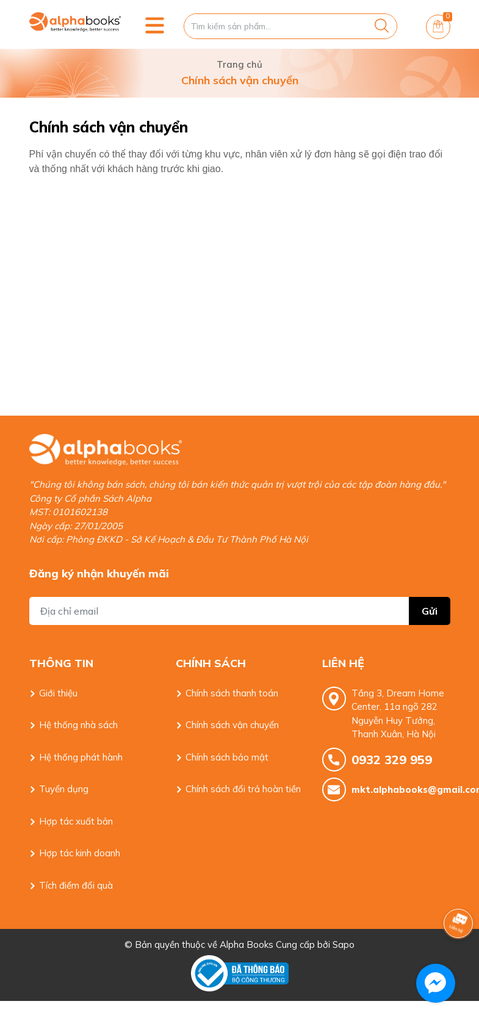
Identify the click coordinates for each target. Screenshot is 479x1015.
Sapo (344, 944)
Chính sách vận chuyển (232, 725)
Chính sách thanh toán (231, 693)
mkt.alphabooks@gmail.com (400, 789)
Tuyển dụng (63, 789)
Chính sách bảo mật (226, 757)
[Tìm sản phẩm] (290, 26)
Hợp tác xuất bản (76, 821)
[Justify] (382, 26)
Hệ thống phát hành (81, 757)
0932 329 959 (391, 759)
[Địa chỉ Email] (239, 611)
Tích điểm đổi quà (76, 885)
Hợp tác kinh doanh (79, 853)
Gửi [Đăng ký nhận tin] (430, 611)
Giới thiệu (58, 693)
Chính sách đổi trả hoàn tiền (243, 789)
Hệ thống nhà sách (78, 725)
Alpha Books (246, 944)
